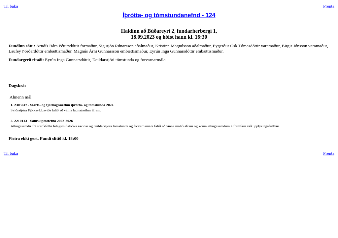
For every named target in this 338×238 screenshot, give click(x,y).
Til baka (11, 6)
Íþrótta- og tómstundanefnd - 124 (169, 15)
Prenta (328, 6)
